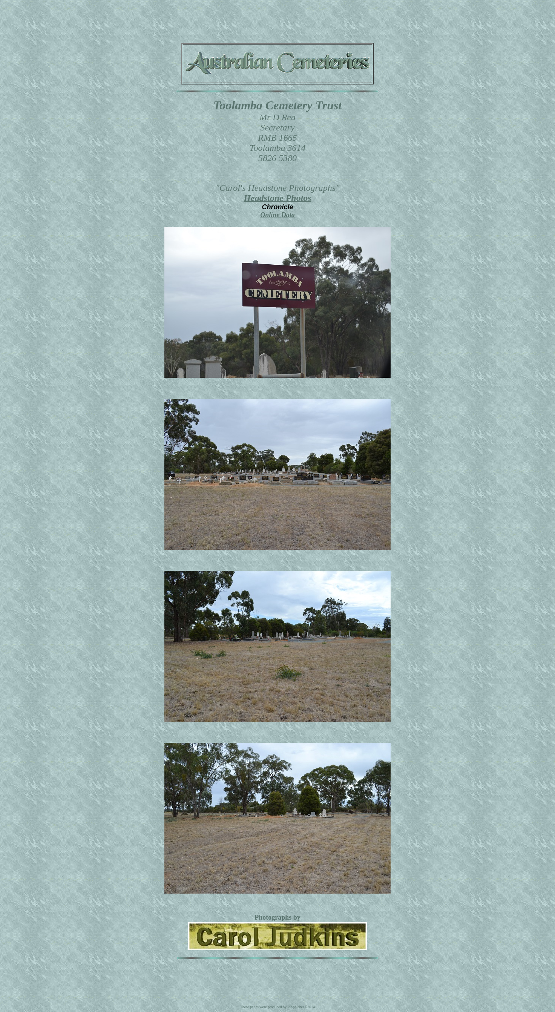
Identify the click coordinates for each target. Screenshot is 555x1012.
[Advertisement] (277, 20)
